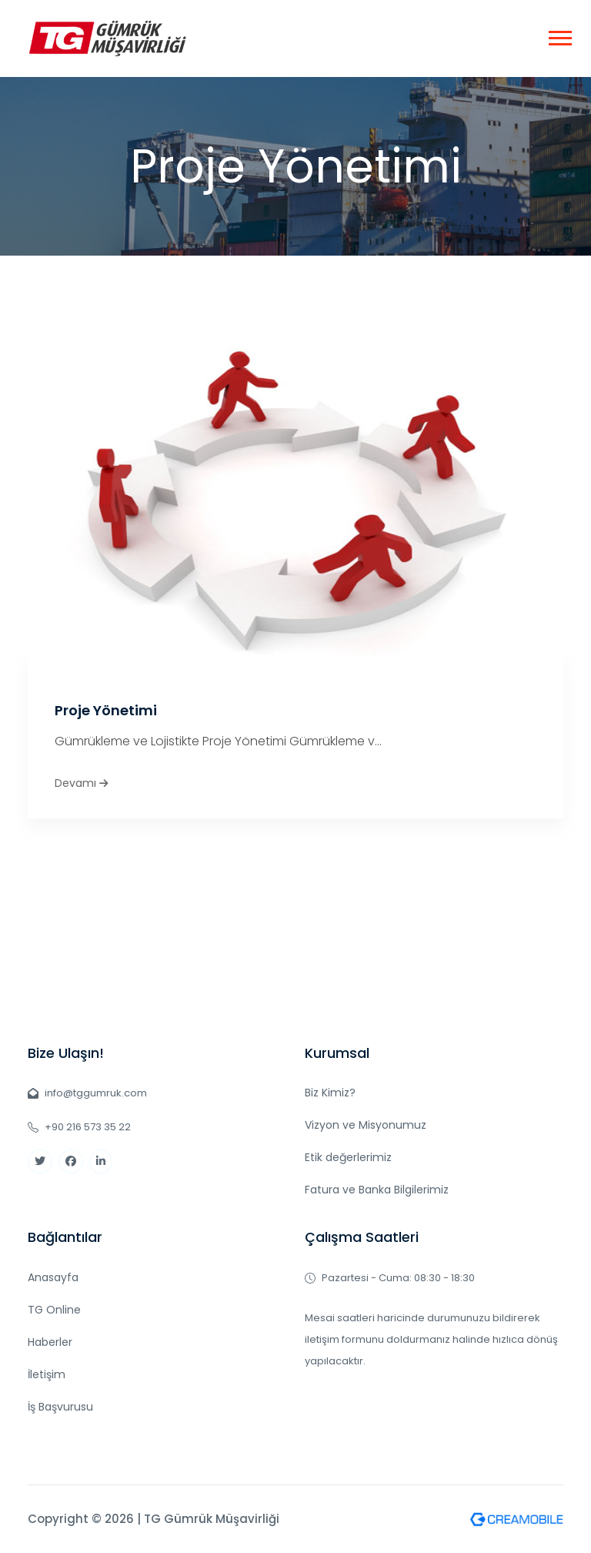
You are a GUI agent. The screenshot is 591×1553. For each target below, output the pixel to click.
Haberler (50, 1342)
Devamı (81, 783)
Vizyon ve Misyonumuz (365, 1125)
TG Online (54, 1309)
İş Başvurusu (60, 1406)
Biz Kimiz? (330, 1092)
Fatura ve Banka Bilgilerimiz (377, 1189)
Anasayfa (53, 1277)
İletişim (46, 1374)
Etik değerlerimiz (348, 1157)
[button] (559, 35)
